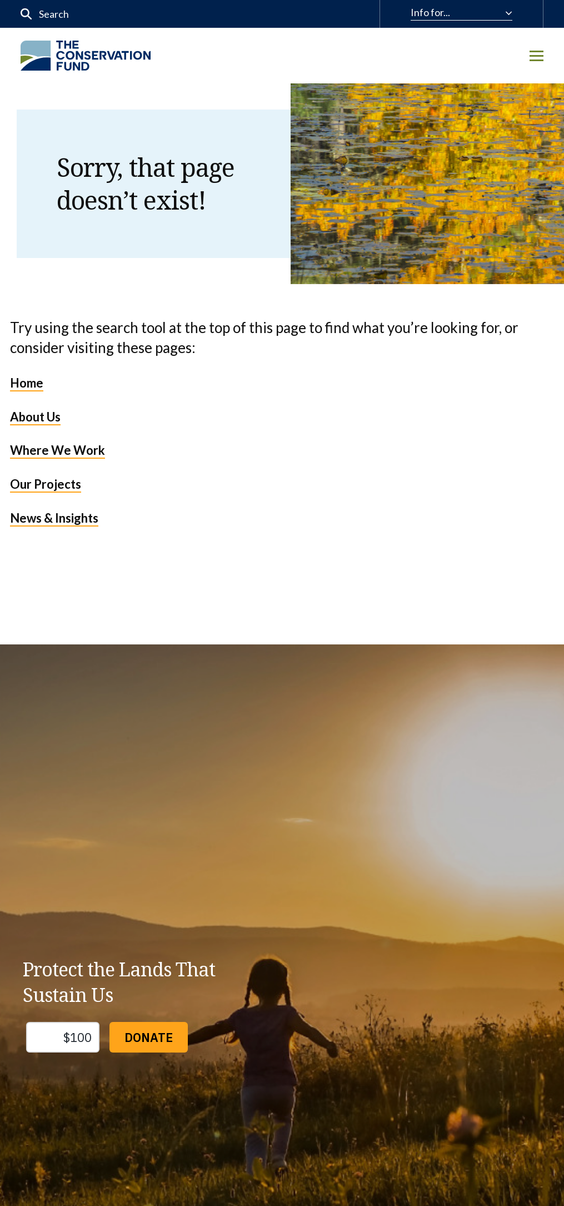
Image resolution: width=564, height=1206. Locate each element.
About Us (35, 416)
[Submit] (26, 14)
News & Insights (54, 517)
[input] (149, 14)
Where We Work (57, 450)
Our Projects (45, 484)
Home (26, 382)
